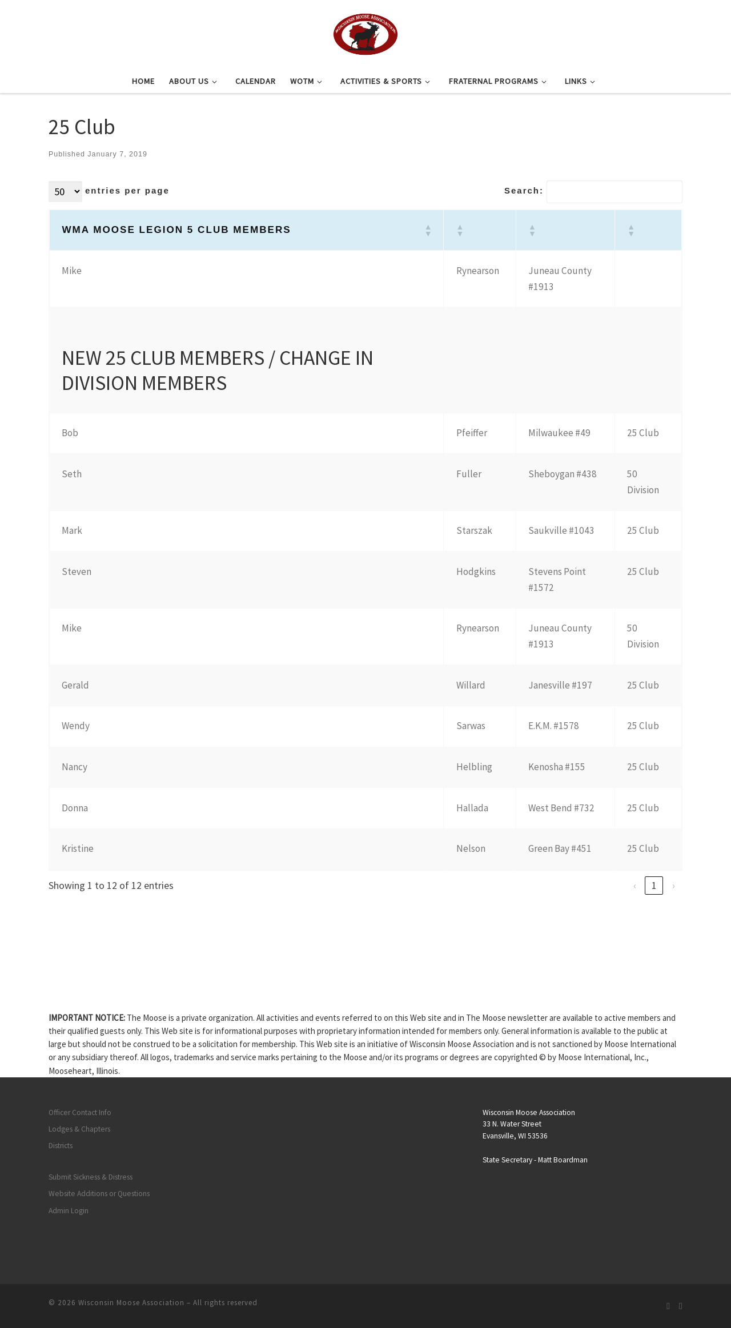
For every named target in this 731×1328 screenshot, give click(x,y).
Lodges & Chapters (79, 1129)
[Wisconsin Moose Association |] (365, 33)
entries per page (127, 190)
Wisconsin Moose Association (131, 1302)
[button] (427, 230)
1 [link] (654, 885)
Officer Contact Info (80, 1112)
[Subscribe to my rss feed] (668, 1306)
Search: (524, 190)
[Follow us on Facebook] (680, 1306)
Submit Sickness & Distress (90, 1177)
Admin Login (69, 1211)
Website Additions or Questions (99, 1193)
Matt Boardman (563, 1160)
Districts (61, 1145)
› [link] (673, 885)
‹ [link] (634, 885)
